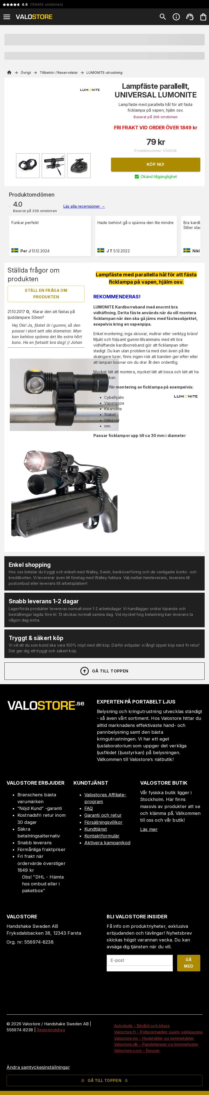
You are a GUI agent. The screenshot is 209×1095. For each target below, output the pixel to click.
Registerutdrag (51, 1029)
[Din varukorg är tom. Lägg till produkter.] (203, 17)
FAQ (88, 808)
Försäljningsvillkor (103, 822)
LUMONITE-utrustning (104, 73)
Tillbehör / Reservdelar (59, 73)
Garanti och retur (103, 815)
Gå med (188, 963)
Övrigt (26, 73)
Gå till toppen (103, 671)
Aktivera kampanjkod (107, 842)
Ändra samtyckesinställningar (38, 1067)
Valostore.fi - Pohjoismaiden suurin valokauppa (158, 1032)
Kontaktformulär (102, 836)
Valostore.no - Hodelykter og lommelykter (154, 1038)
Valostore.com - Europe (136, 1050)
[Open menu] (7, 17)
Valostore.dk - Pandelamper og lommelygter (156, 1044)
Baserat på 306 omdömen (155, 117)
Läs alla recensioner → (84, 206)
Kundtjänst (95, 829)
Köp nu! (156, 164)
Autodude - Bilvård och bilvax (142, 1025)
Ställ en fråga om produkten (46, 293)
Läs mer (149, 829)
